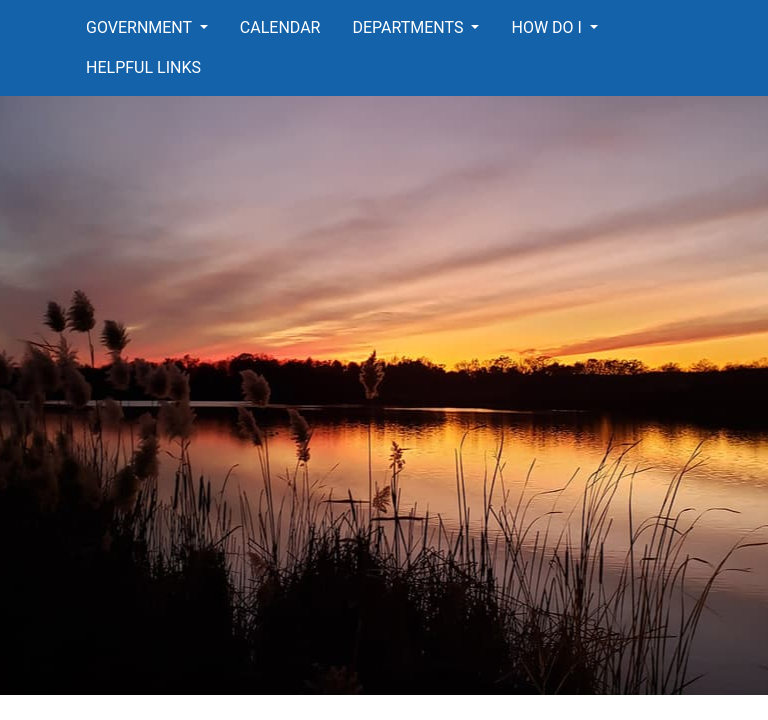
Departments (409, 27)
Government (141, 27)
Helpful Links (143, 67)
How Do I (548, 27)
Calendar (280, 27)
